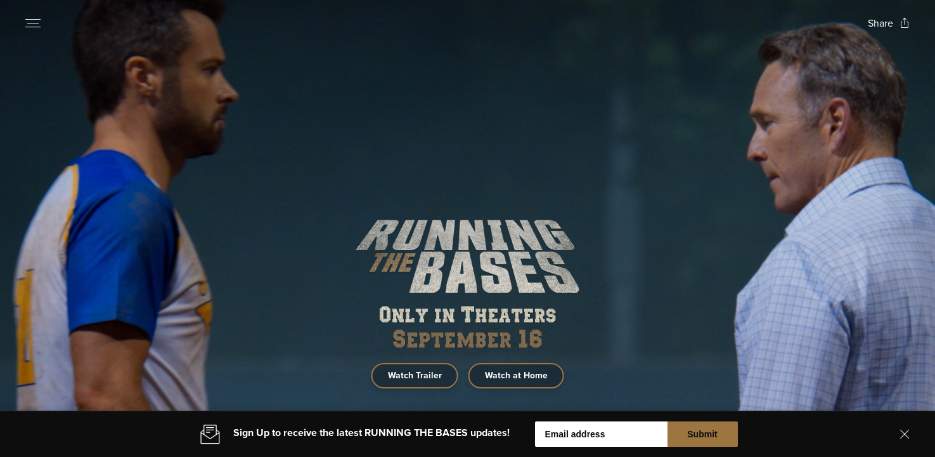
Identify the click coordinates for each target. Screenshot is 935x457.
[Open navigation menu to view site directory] (33, 22)
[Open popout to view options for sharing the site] (889, 23)
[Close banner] (905, 439)
